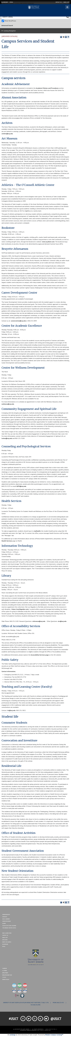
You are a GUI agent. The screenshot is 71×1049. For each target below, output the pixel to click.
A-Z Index (4, 970)
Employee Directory (7, 975)
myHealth (37, 531)
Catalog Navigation (10, 31)
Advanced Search (7, 25)
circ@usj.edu (62, 621)
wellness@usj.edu (8, 404)
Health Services (7, 541)
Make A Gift (5, 937)
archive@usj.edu (7, 134)
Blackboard (4, 2)
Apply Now (4, 939)
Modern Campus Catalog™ (54, 1035)
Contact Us (59, 2)
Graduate (4, 916)
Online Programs (6, 921)
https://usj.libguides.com (20, 609)
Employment (5, 972)
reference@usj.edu (38, 621)
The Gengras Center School (9, 927)
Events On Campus (6, 942)
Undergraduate (6, 914)
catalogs (12, 1035)
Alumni (4, 923)
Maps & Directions (6, 933)
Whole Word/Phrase (10, 21)
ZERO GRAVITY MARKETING (44, 1030)
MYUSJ (11, 2)
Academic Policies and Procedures (47, 88)
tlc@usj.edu (11, 710)
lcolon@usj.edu (7, 438)
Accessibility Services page (40, 655)
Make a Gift (66, 2)
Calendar (4, 968)
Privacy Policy (5, 979)
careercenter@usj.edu (18, 321)
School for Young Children (9, 925)
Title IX (4, 977)
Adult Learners (6, 919)
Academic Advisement (16, 84)
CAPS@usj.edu (21, 486)
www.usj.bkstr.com (48, 242)
